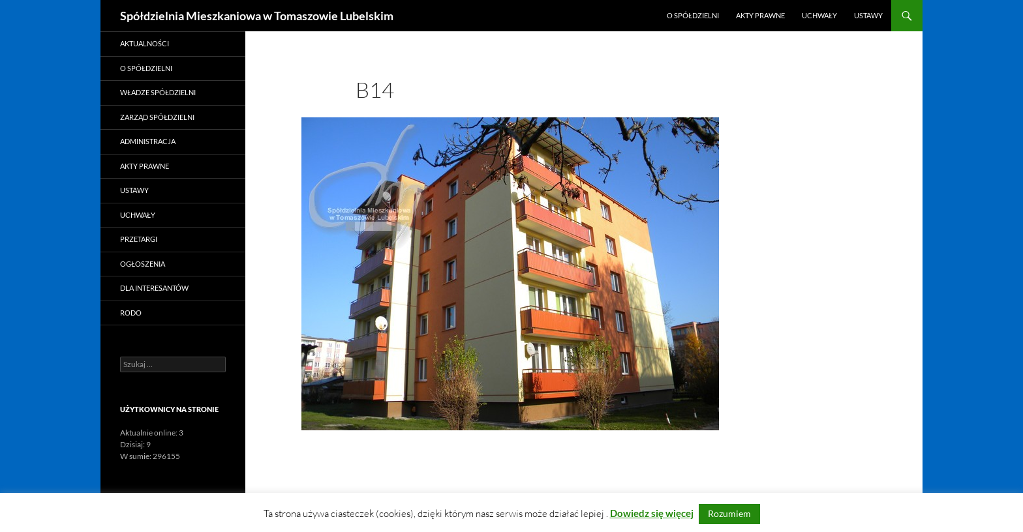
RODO (131, 312)
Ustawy (868, 15)
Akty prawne (760, 15)
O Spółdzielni (693, 15)
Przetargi (138, 239)
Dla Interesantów (154, 288)
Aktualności (144, 43)
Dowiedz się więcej (652, 513)
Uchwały (819, 15)
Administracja (148, 141)
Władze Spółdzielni (158, 92)
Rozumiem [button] (729, 513)
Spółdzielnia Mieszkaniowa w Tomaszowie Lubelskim (256, 15)
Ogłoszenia (142, 263)
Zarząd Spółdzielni (157, 117)
